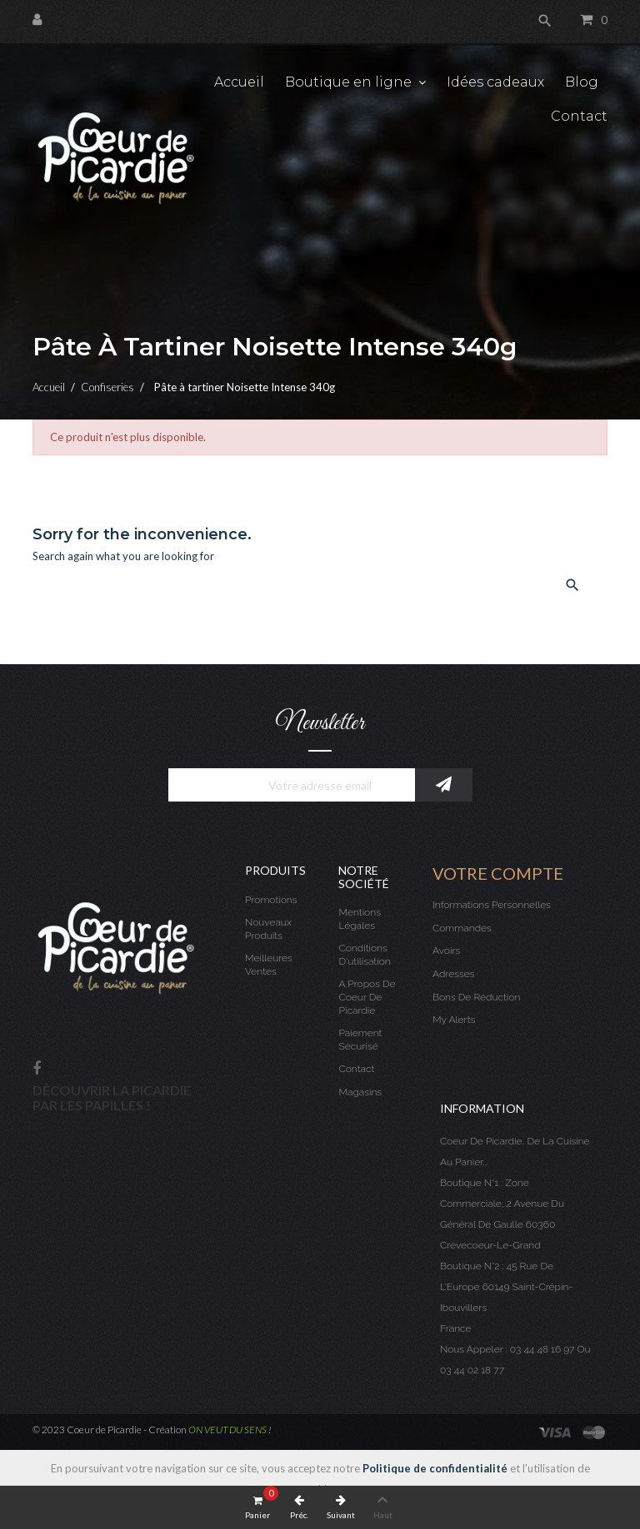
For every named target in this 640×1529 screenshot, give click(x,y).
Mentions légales (359, 918)
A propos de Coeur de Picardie (366, 996)
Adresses (453, 974)
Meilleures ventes (268, 964)
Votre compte (497, 873)
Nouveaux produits (268, 928)
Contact (356, 1069)
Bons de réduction (476, 997)
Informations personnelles (491, 905)
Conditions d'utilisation (364, 954)
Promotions (271, 900)
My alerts (453, 1019)
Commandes (462, 928)
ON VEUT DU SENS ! (230, 1429)
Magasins (360, 1092)
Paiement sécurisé (360, 1039)
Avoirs (446, 950)
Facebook (36, 1069)
